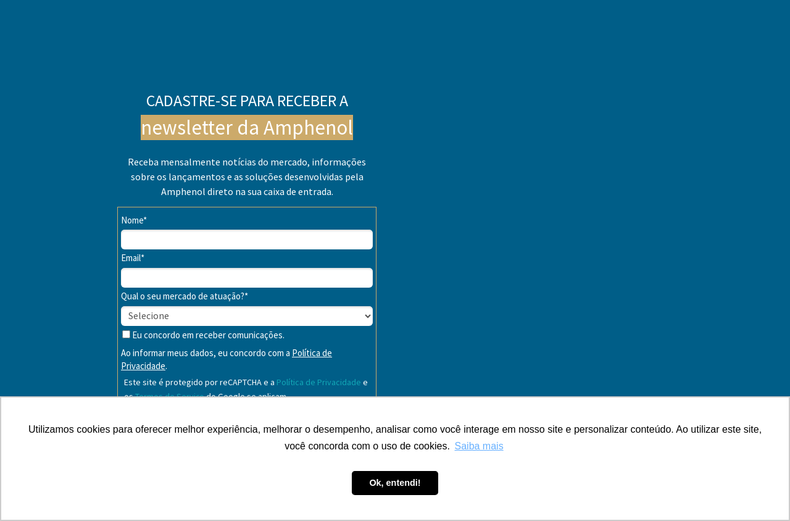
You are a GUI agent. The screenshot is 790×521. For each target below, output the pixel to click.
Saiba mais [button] (479, 446)
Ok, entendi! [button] (394, 483)
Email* (132, 258)
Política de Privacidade (318, 382)
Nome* (134, 220)
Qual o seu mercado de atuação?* (184, 296)
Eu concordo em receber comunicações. (203, 335)
